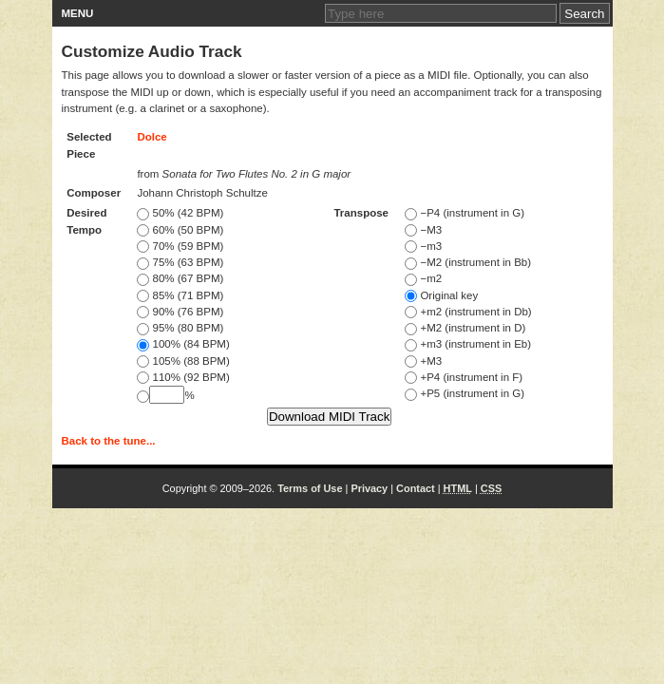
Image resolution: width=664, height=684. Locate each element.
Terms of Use (309, 488)
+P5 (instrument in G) (464, 393)
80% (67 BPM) (180, 278)
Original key (441, 295)
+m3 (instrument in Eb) (468, 344)
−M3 (423, 230)
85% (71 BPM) (180, 295)
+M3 (423, 361)
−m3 (423, 246)
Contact (415, 488)
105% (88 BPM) (183, 361)
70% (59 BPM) (180, 246)
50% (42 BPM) (180, 212)
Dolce (151, 136)
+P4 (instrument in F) (463, 377)
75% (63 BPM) (180, 262)
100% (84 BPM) (183, 344)
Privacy (369, 488)
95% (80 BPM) (180, 327)
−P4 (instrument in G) (464, 212)
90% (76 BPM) (180, 311)
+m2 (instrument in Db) (468, 311)
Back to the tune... (109, 440)
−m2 (423, 278)
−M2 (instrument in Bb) (468, 262)
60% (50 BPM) (180, 230)
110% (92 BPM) (183, 377)
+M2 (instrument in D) (465, 327)
